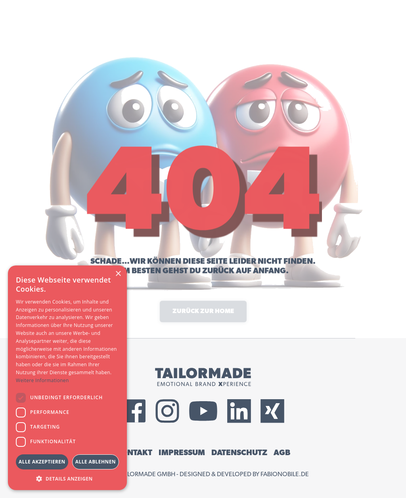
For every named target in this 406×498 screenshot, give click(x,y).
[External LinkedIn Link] (239, 411)
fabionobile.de (284, 474)
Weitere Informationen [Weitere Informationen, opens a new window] (42, 380)
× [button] (118, 274)
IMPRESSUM (182, 453)
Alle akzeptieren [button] (42, 461)
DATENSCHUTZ (239, 453)
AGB (282, 453)
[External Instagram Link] (167, 411)
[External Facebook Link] (134, 411)
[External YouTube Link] (203, 411)
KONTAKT (134, 453)
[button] (67, 478)
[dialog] (67, 377)
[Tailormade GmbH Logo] (203, 377)
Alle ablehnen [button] (95, 461)
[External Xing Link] (272, 411)
